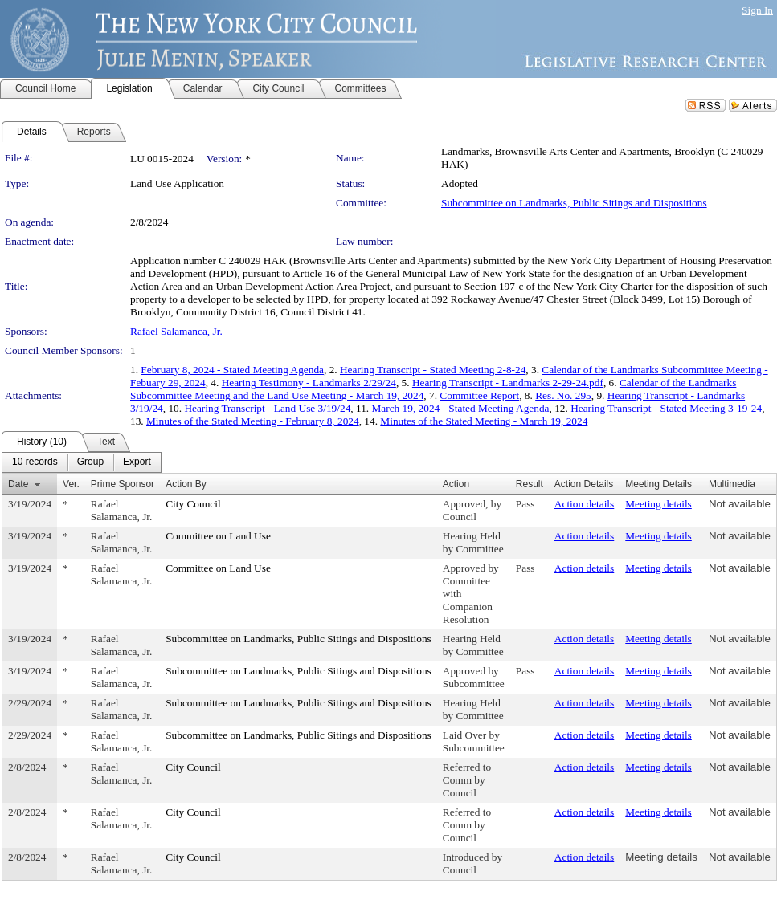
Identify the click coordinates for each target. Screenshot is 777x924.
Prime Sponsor (122, 484)
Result (529, 484)
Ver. (71, 484)
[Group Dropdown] (90, 462)
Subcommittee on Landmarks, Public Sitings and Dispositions (574, 203)
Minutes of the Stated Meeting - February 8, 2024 (252, 421)
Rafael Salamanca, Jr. (176, 331)
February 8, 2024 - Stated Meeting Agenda (232, 370)
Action (456, 484)
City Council (193, 504)
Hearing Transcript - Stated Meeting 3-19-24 (666, 408)
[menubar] (82, 462)
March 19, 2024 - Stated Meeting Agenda (461, 408)
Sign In (757, 10)
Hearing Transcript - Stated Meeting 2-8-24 (432, 370)
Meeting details (658, 504)
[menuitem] (34, 462)
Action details (584, 504)
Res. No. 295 (563, 395)
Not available (740, 504)
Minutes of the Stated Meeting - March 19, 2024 (483, 421)
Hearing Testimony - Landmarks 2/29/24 (309, 383)
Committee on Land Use (218, 536)
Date (18, 484)
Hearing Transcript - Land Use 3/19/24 (267, 408)
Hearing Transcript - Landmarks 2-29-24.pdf (507, 383)
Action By (186, 484)
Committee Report (479, 395)
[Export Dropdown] (137, 462)
